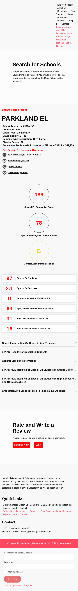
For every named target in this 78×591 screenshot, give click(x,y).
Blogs (70, 14)
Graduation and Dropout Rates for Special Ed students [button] (33, 391)
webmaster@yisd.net (18, 161)
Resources (62, 17)
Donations (62, 11)
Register (61, 21)
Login (38, 444)
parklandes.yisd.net (17, 172)
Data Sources (47, 505)
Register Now (21, 444)
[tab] (39, 343)
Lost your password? (14, 585)
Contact (65, 24)
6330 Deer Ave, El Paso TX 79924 (24, 155)
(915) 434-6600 (15, 166)
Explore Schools (65, 5)
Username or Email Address (18, 553)
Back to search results (14, 110)
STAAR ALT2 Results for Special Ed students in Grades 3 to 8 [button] (37, 370)
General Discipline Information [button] (19, 361)
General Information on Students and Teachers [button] (29, 343)
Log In (69, 43)
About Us (61, 8)
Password (8, 562)
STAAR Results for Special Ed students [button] (24, 352)
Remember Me (13, 572)
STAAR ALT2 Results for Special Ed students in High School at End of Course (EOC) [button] (38, 380)
